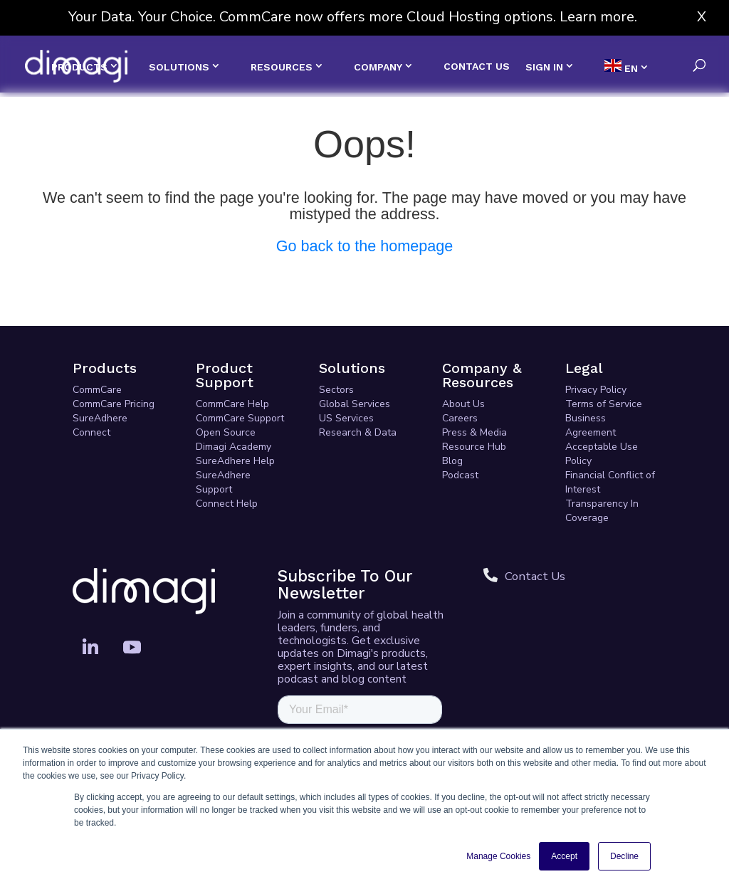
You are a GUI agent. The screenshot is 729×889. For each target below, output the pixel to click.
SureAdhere (100, 418)
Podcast (460, 475)
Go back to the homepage (364, 246)
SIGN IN (544, 67)
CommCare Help (232, 404)
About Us (463, 404)
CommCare (97, 389)
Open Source (226, 432)
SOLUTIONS (179, 67)
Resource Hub (474, 446)
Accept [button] (564, 856)
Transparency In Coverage (602, 511)
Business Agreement (590, 425)
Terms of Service (603, 404)
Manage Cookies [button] (498, 856)
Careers (460, 418)
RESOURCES (282, 67)
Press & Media (474, 432)
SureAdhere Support (223, 482)
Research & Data (358, 432)
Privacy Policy (595, 389)
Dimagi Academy (233, 446)
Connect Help (227, 503)
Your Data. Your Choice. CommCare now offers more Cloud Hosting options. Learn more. (352, 16)
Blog (452, 461)
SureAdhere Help (235, 461)
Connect (91, 432)
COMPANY (378, 67)
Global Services (354, 404)
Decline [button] (624, 856)
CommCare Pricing (113, 404)
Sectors (336, 389)
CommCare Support (240, 418)
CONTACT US (477, 66)
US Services (346, 418)
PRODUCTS (79, 67)
